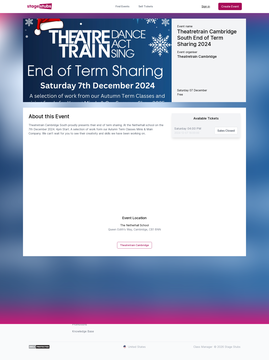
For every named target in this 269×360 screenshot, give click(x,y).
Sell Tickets (147, 6)
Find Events (122, 6)
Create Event (230, 6)
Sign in (206, 6)
